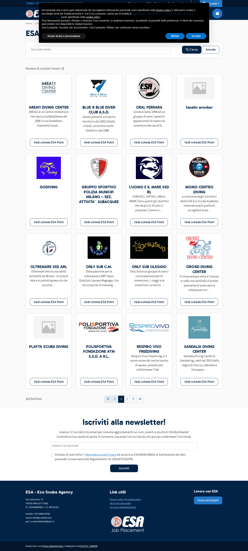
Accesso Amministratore (123, 507)
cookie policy (134, 499)
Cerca (192, 49)
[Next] (133, 399)
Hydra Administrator (52, 546)
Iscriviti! (124, 468)
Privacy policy (117, 499)
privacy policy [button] (163, 10)
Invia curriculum (208, 500)
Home (29, 23)
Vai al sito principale (120, 503)
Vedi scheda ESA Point (49, 142)
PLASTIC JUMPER (88, 546)
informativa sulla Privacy (100, 455)
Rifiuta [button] (175, 36)
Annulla (211, 49)
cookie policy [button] (93, 17)
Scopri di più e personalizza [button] (63, 36)
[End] (140, 399)
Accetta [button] (196, 36)
